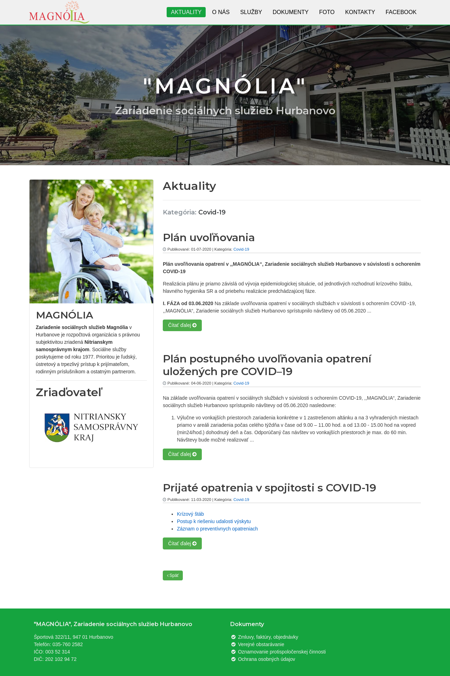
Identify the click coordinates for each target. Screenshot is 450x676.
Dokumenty (290, 12)
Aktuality (186, 12)
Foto (327, 12)
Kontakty (360, 12)
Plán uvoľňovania (209, 237)
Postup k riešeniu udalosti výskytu (214, 521)
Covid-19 (241, 249)
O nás (221, 12)
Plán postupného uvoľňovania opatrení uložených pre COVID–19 (267, 365)
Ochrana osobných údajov (262, 659)
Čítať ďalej (182, 325)
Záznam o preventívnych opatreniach (217, 529)
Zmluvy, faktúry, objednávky (264, 637)
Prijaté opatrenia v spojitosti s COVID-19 (269, 487)
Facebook (401, 12)
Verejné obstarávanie (257, 644)
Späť (173, 575)
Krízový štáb (190, 514)
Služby (251, 12)
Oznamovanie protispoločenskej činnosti (278, 652)
